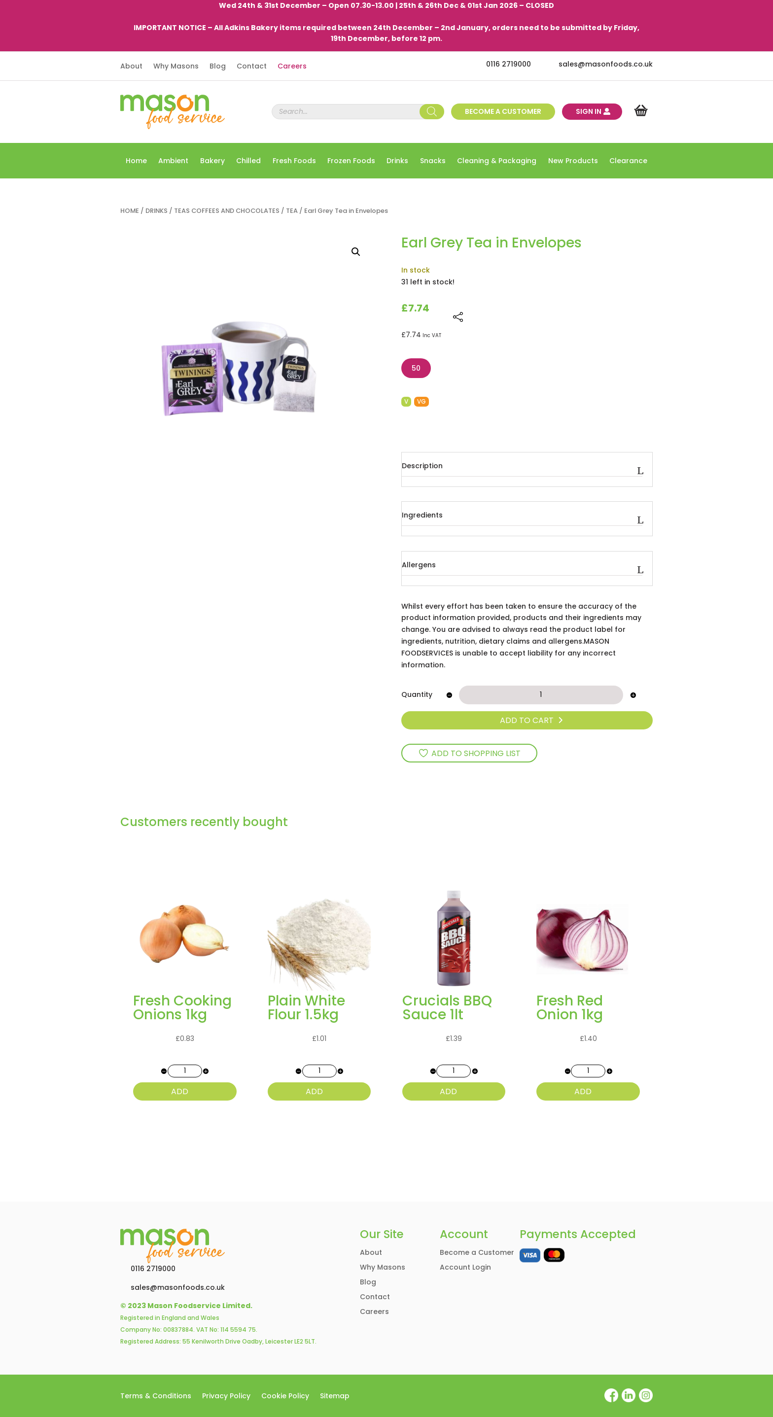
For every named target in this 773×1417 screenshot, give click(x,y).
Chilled (248, 161)
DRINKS (156, 210)
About (131, 67)
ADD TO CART (527, 720)
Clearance (628, 161)
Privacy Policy (226, 1396)
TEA (292, 210)
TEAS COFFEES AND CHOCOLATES (227, 210)
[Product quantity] (541, 695)
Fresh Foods (294, 161)
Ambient (173, 161)
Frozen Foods (351, 161)
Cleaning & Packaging (496, 161)
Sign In (588, 111)
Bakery (212, 161)
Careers (292, 67)
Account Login (465, 1268)
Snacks (433, 161)
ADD (179, 1091)
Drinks (397, 161)
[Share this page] (458, 317)
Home (136, 161)
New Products (573, 161)
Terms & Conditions (155, 1396)
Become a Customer (477, 1253)
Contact (252, 67)
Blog (218, 67)
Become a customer (503, 111)
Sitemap (335, 1396)
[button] (356, 252)
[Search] (432, 111)
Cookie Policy (285, 1396)
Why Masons (176, 67)
